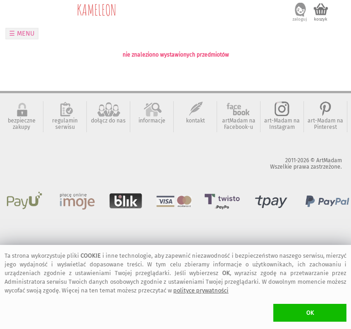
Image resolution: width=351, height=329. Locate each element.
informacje (151, 120)
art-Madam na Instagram (282, 123)
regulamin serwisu (65, 123)
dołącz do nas (108, 120)
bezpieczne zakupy (22, 123)
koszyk (320, 19)
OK (310, 312)
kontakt (195, 120)
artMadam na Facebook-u (238, 123)
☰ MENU (22, 33)
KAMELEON (97, 9)
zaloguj (299, 19)
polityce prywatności (201, 290)
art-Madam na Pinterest (325, 123)
